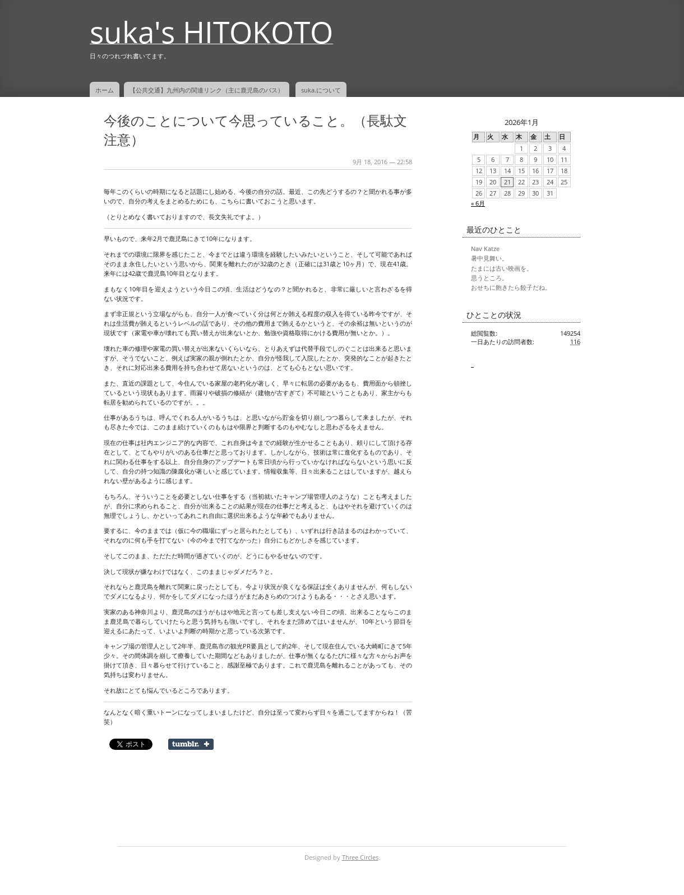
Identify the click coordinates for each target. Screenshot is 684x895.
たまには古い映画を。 (502, 268)
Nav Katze (485, 249)
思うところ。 (489, 278)
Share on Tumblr (191, 744)
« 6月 (478, 203)
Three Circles (360, 857)
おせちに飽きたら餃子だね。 (511, 287)
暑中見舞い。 (489, 258)
